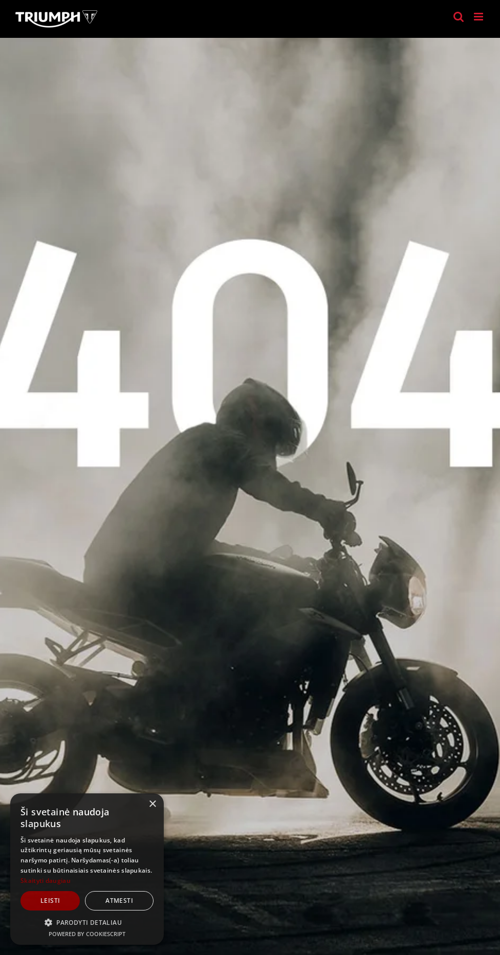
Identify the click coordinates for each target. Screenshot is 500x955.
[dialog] (87, 869)
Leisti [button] (50, 900)
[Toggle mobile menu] (479, 16)
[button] (87, 922)
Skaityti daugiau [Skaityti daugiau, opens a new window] (45, 880)
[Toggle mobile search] (458, 16)
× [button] (152, 804)
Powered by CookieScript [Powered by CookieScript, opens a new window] (87, 934)
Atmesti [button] (119, 900)
